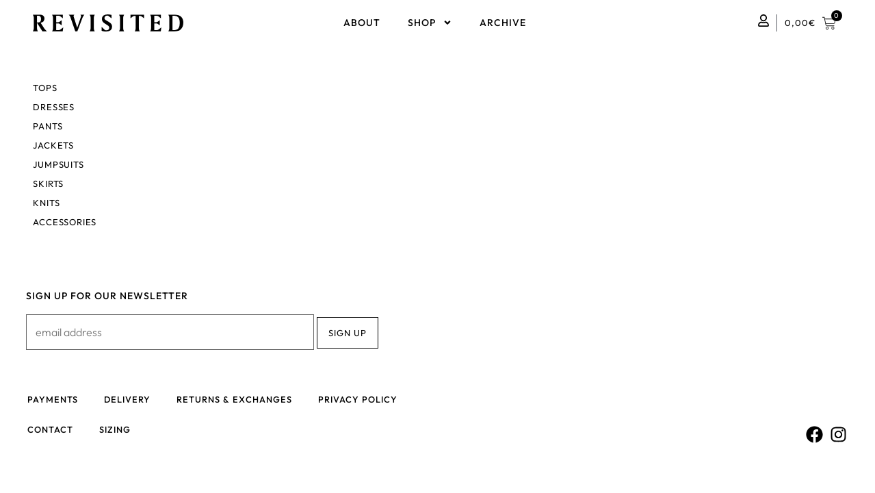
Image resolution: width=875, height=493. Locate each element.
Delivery (129, 399)
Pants (47, 126)
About (361, 22)
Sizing (117, 431)
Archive (503, 22)
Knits (46, 202)
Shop (430, 22)
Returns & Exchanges (238, 399)
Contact (51, 431)
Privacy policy (362, 399)
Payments (53, 399)
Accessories (64, 221)
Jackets (53, 145)
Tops (45, 87)
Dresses (54, 106)
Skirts (48, 183)
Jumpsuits (58, 164)
